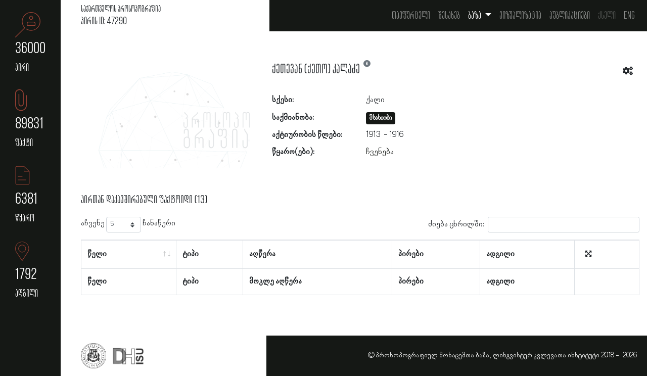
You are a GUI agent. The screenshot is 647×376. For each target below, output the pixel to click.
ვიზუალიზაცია (520, 16)
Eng (629, 16)
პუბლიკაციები (569, 16)
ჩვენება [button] (380, 152)
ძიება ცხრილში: (533, 224)
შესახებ (449, 16)
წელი (97, 254)
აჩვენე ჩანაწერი (128, 224)
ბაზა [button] (475, 16)
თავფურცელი (411, 16)
